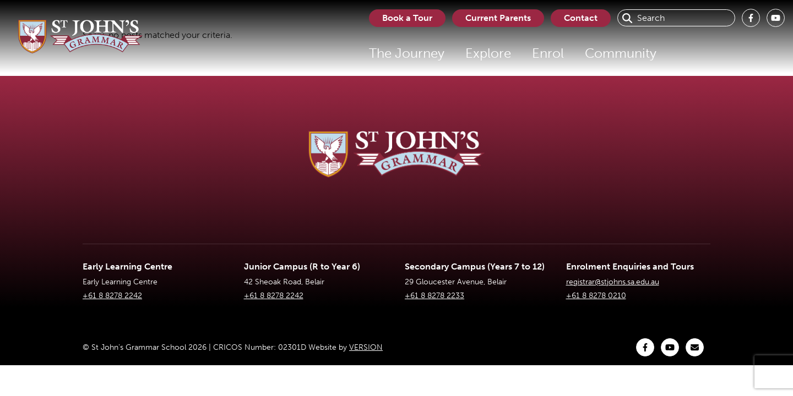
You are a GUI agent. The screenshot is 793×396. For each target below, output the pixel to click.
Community (620, 53)
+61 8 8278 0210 (596, 295)
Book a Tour (407, 18)
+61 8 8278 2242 (112, 295)
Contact (581, 18)
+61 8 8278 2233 (434, 295)
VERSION (366, 347)
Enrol (548, 53)
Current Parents (498, 18)
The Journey (406, 53)
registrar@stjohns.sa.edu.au (612, 282)
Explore (488, 53)
